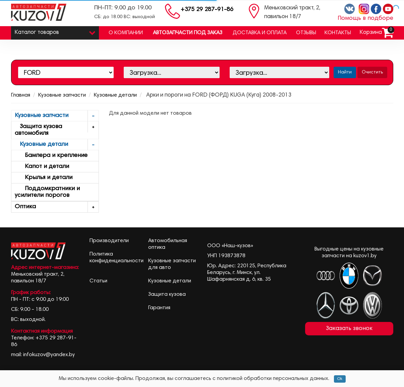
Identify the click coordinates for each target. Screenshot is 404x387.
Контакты (338, 33)
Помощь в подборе (365, 18)
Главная (20, 95)
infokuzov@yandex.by (49, 354)
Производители (109, 240)
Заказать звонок (349, 329)
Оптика (57, 207)
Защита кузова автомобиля (57, 128)
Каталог (55, 31)
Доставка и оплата (260, 33)
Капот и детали (42, 167)
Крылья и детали (43, 178)
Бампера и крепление (51, 156)
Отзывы (306, 33)
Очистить (372, 72)
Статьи (98, 281)
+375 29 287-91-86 (207, 10)
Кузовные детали (115, 95)
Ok (339, 379)
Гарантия (159, 308)
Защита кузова (167, 294)
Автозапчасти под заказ (187, 33)
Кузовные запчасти (62, 95)
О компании (126, 33)
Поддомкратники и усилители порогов (47, 192)
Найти (345, 72)
